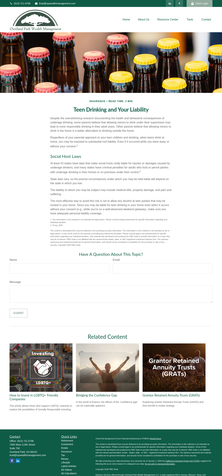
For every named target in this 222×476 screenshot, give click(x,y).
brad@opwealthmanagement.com (55, 3)
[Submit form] (18, 313)
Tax (63, 455)
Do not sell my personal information (160, 464)
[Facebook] (179, 3)
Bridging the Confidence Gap (96, 395)
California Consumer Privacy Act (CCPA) (182, 461)
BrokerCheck (155, 439)
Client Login (199, 3)
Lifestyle (65, 462)
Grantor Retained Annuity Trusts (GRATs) (171, 395)
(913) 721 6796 (20, 3)
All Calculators (69, 473)
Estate (64, 448)
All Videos (66, 469)
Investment (67, 444)
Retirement (67, 440)
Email (116, 259)
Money (65, 458)
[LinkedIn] (170, 3)
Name (13, 259)
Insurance (66, 451)
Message (15, 282)
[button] (126, 20)
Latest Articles (68, 466)
